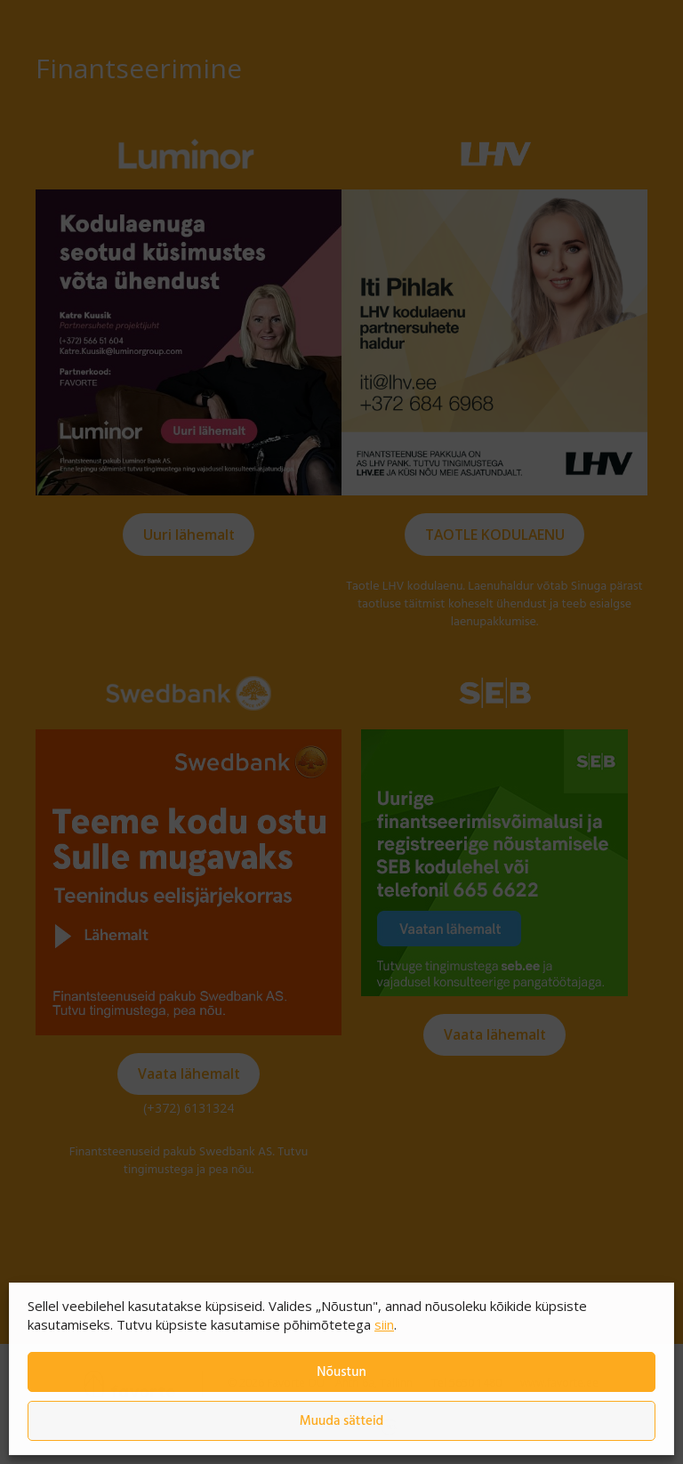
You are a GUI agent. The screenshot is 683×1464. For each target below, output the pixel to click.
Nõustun (341, 1372)
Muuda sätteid (342, 1421)
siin (384, 1324)
